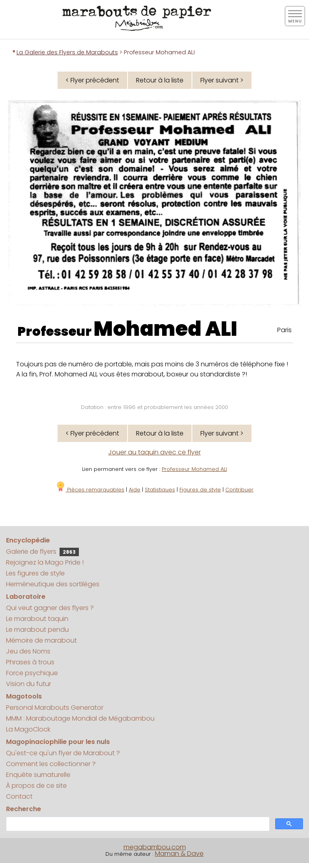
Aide (134, 489)
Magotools (24, 696)
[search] (137, 824)
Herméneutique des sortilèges (52, 584)
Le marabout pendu (37, 629)
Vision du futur (28, 683)
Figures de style (200, 489)
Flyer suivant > (221, 80)
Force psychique (32, 673)
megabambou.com (155, 847)
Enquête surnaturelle (38, 774)
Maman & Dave (179, 853)
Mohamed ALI (165, 329)
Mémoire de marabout (41, 640)
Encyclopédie (28, 540)
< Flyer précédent (92, 80)
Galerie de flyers (42, 551)
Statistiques (160, 489)
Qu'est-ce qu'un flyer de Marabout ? (63, 753)
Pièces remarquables (90, 489)
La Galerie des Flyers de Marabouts (67, 52)
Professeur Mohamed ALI (194, 469)
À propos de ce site (36, 785)
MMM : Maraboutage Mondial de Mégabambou (80, 718)
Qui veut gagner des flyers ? (50, 607)
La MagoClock (28, 729)
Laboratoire (25, 596)
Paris (284, 330)
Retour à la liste (159, 80)
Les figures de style (35, 573)
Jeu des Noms (28, 651)
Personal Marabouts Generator (54, 707)
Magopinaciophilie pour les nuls (58, 741)
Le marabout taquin (37, 618)
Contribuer (239, 489)
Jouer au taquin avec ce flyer (154, 452)
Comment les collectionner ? (51, 763)
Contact (19, 796)
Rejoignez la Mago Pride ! (45, 562)
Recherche (23, 809)
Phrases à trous (30, 662)
